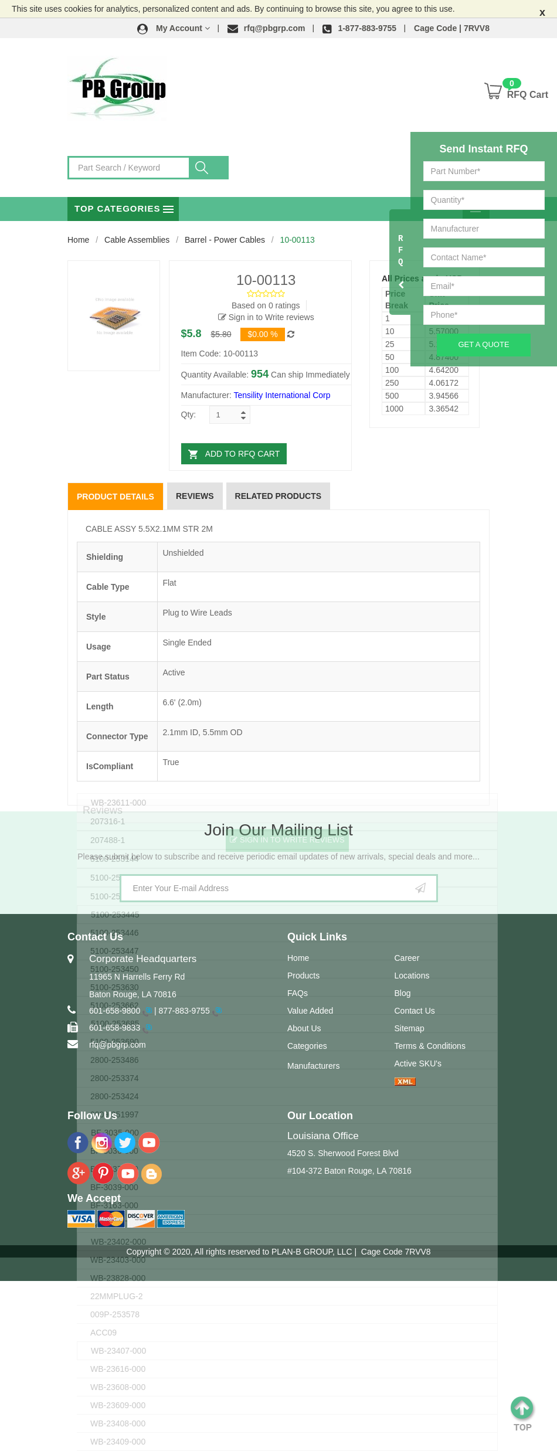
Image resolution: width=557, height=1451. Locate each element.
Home (78, 239)
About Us (304, 1028)
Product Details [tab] (115, 496)
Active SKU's (418, 1063)
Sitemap (409, 1028)
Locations (412, 975)
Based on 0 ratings (266, 305)
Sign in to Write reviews (266, 317)
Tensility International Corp (282, 395)
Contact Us (415, 1010)
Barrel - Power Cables (225, 239)
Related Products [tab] (278, 496)
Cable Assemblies (136, 239)
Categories (307, 1046)
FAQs (297, 993)
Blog (403, 993)
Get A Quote (483, 344)
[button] (173, 28)
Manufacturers (313, 1066)
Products (303, 975)
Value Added (310, 1010)
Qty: (188, 414)
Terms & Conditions (430, 1046)
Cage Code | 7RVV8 (452, 28)
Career (407, 958)
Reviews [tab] (195, 496)
